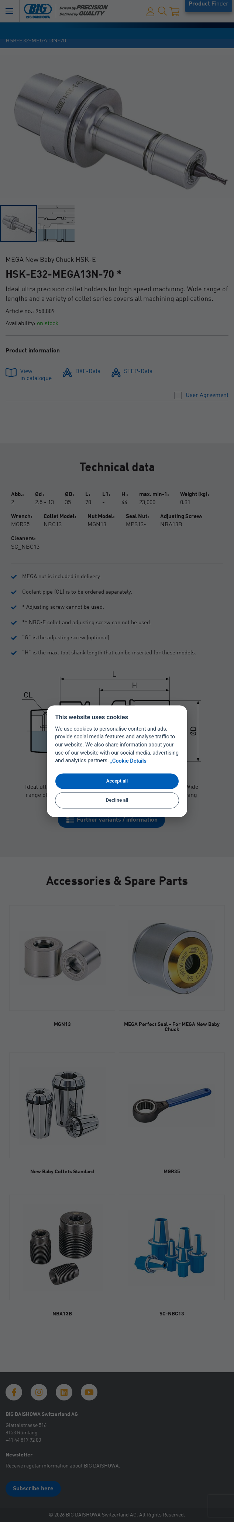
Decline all (117, 800)
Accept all (117, 781)
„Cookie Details (128, 761)
